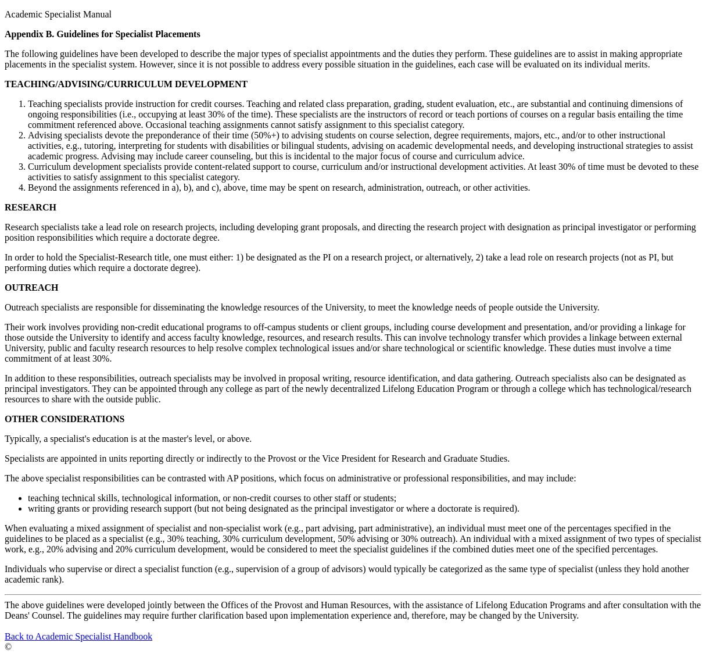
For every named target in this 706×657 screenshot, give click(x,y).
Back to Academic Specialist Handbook (78, 636)
